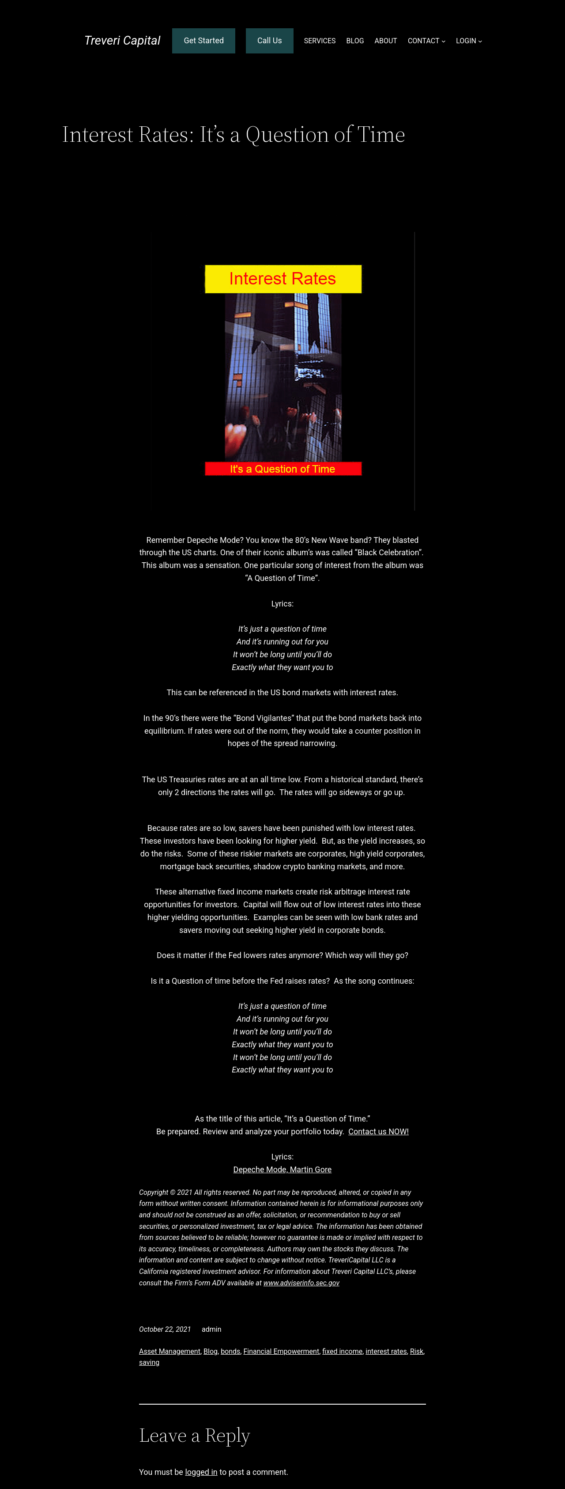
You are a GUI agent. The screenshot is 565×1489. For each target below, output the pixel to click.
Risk (416, 1351)
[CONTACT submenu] (443, 41)
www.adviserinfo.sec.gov (301, 1283)
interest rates (386, 1351)
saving (149, 1362)
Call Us (269, 40)
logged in (201, 1472)
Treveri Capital (122, 40)
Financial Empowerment (281, 1351)
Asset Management (169, 1351)
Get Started (204, 40)
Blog (210, 1351)
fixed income (342, 1351)
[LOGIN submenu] (480, 41)
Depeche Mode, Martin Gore (283, 1169)
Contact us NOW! (378, 1131)
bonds (230, 1351)
